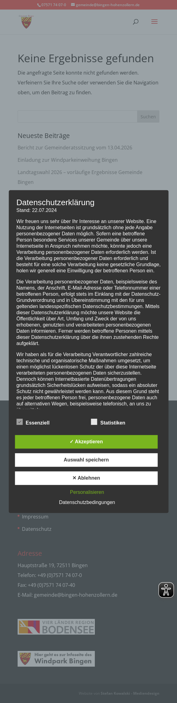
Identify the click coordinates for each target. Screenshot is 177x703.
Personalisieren (87, 492)
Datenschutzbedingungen (87, 502)
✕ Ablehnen (86, 478)
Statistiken (108, 422)
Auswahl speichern (86, 459)
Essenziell (32, 422)
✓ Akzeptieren (86, 441)
